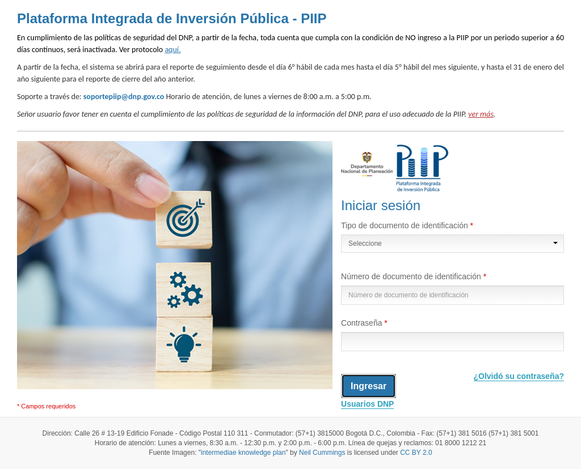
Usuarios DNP (367, 403)
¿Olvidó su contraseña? (519, 376)
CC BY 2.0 (416, 453)
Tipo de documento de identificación (405, 225)
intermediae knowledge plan (243, 453)
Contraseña (362, 322)
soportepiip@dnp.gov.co (123, 96)
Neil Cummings (322, 453)
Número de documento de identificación (412, 276)
